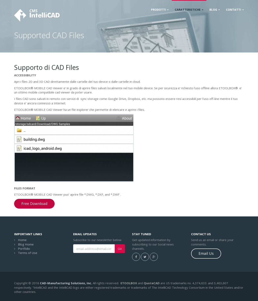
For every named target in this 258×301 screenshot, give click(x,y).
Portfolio (24, 248)
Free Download (34, 203)
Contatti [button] (235, 10)
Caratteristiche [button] (189, 10)
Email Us (206, 253)
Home (22, 240)
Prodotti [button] (160, 10)
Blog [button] (214, 10)
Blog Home (26, 244)
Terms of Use (27, 253)
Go (120, 248)
